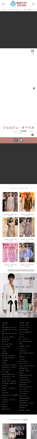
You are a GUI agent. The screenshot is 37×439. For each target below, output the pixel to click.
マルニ (21, 343)
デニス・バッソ (6, 369)
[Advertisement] (18, 29)
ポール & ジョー (23, 368)
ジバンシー (5, 402)
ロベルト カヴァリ (24, 380)
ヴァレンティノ (23, 396)
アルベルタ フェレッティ (9, 327)
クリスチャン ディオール (9, 365)
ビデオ (25, 420)
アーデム (4, 386)
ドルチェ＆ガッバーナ (8, 374)
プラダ (21, 373)
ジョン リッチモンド (25, 332)
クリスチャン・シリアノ (9, 367)
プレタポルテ (28, 9)
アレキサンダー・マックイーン (9, 330)
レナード (21, 337)
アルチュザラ (6, 339)
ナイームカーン (23, 361)
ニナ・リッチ (23, 363)
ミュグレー (22, 359)
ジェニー (4, 397)
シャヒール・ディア (25, 382)
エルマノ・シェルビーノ (9, 388)
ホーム (4, 9)
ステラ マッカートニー (25, 387)
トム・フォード (23, 389)
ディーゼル (5, 372)
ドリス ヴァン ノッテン (8, 376)
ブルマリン (5, 353)
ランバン (21, 334)
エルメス (4, 406)
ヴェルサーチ (23, 400)
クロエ (4, 362)
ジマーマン (22, 407)
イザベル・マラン (24, 323)
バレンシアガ (6, 346)
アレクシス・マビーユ (8, 337)
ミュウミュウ (23, 350)
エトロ (4, 390)
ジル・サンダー (23, 330)
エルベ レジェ (6, 409)
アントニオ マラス (7, 344)
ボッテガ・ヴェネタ (8, 355)
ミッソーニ (22, 348)
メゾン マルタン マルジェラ (26, 353)
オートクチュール (15, 9)
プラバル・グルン (24, 370)
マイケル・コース (24, 346)
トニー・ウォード (24, 391)
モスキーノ (22, 356)
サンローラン (23, 384)
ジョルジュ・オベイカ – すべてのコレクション (21, 270)
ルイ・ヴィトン (23, 339)
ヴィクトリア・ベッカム (26, 403)
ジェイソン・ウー (24, 327)
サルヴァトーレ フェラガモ (10, 395)
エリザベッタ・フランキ (9, 381)
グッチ (4, 404)
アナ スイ (4, 341)
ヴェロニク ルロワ (24, 398)
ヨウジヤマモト (23, 405)
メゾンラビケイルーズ (25, 341)
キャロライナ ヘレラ (8, 358)
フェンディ (5, 392)
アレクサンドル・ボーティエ (9, 334)
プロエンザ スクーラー (25, 375)
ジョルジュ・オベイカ (18, 188)
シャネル (4, 360)
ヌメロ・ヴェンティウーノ (27, 366)
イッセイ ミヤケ (24, 325)
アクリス (4, 325)
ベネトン (4, 351)
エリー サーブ (6, 379)
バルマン (4, 348)
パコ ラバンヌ (23, 377)
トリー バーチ (23, 393)
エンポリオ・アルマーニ (9, 383)
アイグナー (5, 323)
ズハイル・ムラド (24, 410)
